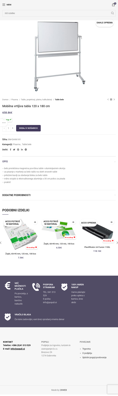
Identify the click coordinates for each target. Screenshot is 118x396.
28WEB (63, 391)
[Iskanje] (59, 13)
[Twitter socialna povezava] (14, 150)
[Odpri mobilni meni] (7, 5)
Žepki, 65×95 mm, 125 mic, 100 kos (20, 253)
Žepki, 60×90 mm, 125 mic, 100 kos (59, 243)
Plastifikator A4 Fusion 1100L (97, 247)
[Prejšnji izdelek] (108, 99)
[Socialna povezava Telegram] (26, 150)
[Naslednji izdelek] (114, 99)
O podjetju (87, 355)
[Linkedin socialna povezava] (22, 150)
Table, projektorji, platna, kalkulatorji (36, 99)
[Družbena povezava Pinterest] (18, 150)
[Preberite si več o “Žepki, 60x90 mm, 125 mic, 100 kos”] (73, 222)
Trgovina (86, 350)
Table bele (59, 99)
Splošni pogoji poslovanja (94, 359)
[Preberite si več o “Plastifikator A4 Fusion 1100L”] (111, 222)
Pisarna (14, 99)
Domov (5, 99)
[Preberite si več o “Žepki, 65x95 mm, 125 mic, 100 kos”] (34, 222)
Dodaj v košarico (28, 128)
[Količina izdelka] (8, 128)
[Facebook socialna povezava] (10, 150)
